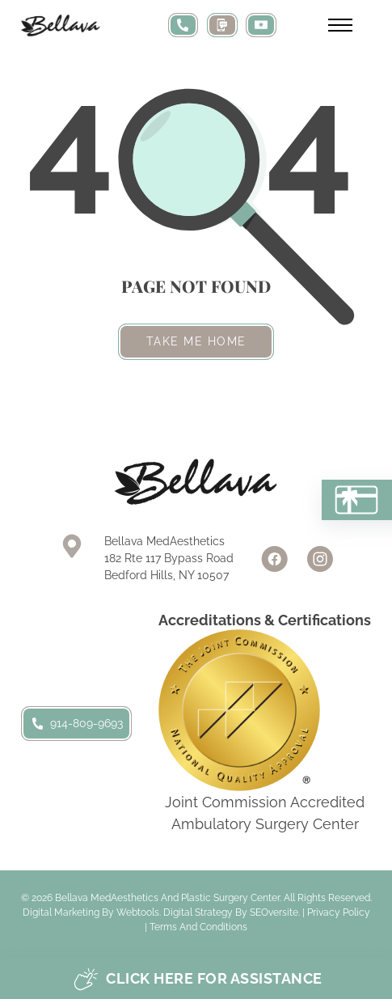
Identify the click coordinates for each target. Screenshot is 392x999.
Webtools (137, 912)
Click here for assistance (198, 979)
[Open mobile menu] (340, 25)
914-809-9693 (76, 723)
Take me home (196, 341)
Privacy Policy (338, 912)
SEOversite (274, 912)
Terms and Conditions (198, 927)
